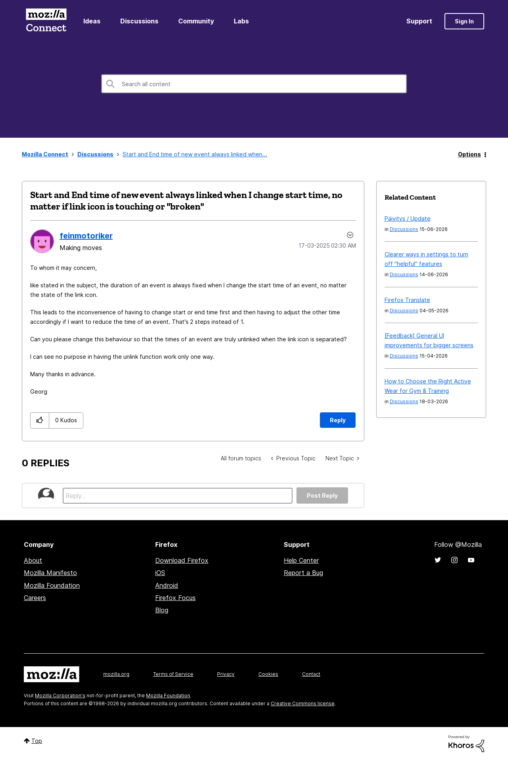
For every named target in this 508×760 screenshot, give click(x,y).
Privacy (226, 674)
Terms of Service (173, 674)
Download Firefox (181, 560)
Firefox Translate (407, 299)
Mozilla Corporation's (60, 695)
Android (166, 585)
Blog (161, 610)
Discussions (139, 21)
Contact (311, 674)
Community (196, 21)
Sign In (464, 21)
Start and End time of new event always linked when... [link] (195, 154)
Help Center (301, 560)
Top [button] (36, 740)
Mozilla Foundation (52, 585)
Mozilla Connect (46, 21)
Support (419, 21)
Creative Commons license (303, 703)
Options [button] (469, 154)
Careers (35, 598)
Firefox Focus (175, 598)
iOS (160, 573)
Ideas (91, 21)
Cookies (268, 674)
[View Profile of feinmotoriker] (86, 236)
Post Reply (322, 495)
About (33, 560)
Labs (241, 21)
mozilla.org (116, 674)
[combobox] (254, 83)
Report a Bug (303, 573)
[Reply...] (177, 496)
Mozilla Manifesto (50, 573)
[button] (40, 420)
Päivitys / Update (408, 218)
